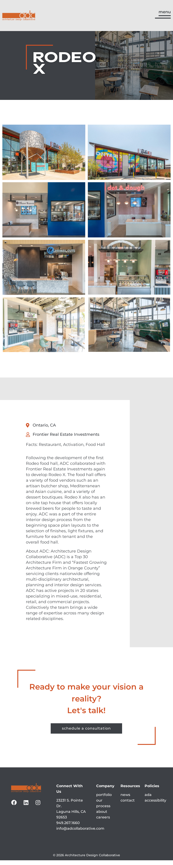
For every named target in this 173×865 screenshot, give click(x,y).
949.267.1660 (68, 827)
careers (103, 822)
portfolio (104, 799)
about (101, 816)
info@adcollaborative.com (80, 833)
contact (128, 805)
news (125, 799)
